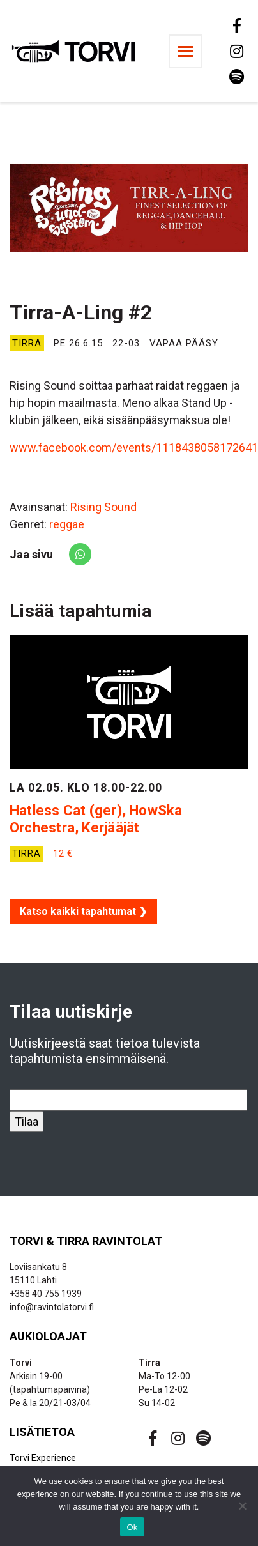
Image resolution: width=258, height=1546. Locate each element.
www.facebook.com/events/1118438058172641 (134, 447)
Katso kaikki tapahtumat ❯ (83, 911)
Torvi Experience (43, 1458)
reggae (66, 524)
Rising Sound (103, 507)
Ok (131, 1527)
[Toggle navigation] (185, 51)
